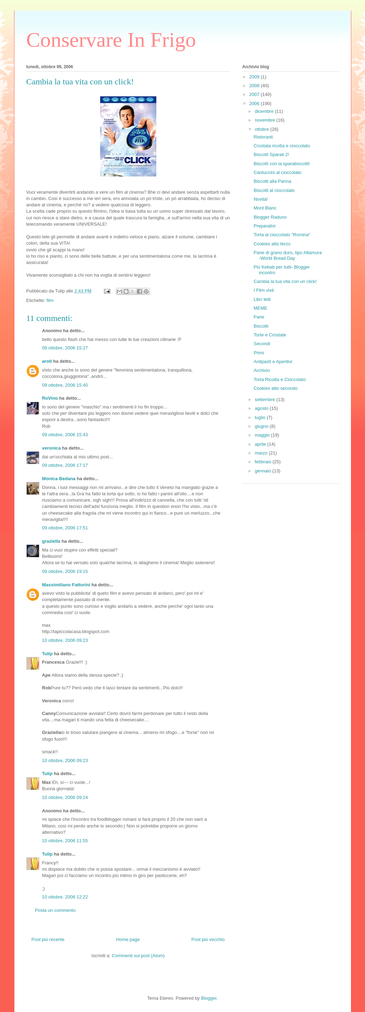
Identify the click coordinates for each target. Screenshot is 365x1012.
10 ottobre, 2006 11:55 (65, 840)
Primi (259, 352)
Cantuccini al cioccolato (277, 172)
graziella (51, 541)
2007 (255, 94)
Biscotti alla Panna (272, 181)
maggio (263, 435)
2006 (255, 103)
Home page (128, 939)
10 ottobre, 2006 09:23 (65, 640)
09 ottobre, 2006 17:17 (65, 465)
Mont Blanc (265, 208)
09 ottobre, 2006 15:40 (65, 385)
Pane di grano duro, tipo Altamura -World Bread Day (288, 255)
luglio (261, 417)
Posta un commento (55, 910)
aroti (47, 361)
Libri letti (262, 299)
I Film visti (264, 290)
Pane (259, 317)
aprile (261, 444)
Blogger (208, 998)
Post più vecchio (208, 939)
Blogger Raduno (270, 217)
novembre (265, 120)
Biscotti (261, 326)
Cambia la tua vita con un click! (285, 281)
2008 (255, 85)
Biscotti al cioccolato (274, 190)
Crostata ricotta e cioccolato (282, 145)
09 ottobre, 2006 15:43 (65, 434)
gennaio (263, 470)
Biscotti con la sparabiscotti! (282, 163)
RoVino (50, 398)
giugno (262, 426)
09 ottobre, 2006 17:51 (65, 527)
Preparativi (264, 225)
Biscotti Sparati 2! (271, 154)
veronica (51, 448)
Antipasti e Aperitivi (273, 361)
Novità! (261, 199)
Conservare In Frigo (111, 39)
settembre (265, 399)
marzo (262, 453)
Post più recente (48, 939)
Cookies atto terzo (272, 243)
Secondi (262, 343)
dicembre (265, 111)
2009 (255, 76)
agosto (262, 408)
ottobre (262, 129)
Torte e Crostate (270, 334)
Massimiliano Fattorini (66, 584)
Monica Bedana (59, 478)
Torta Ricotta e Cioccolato (280, 379)
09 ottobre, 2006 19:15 (65, 571)
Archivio (262, 370)
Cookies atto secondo (276, 388)
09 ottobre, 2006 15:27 (65, 347)
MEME (260, 308)
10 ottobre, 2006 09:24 (65, 797)
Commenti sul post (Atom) (138, 955)
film (49, 300)
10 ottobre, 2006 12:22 (65, 897)
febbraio (264, 461)
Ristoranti (263, 137)
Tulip (47, 653)
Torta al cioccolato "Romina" (282, 234)
